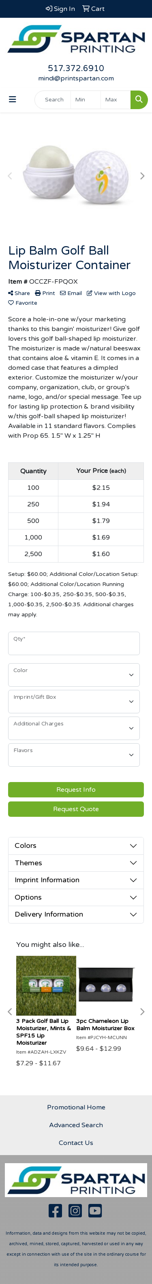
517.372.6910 (76, 69)
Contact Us (76, 1143)
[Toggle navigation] (12, 99)
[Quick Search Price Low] (86, 100)
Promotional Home (76, 1107)
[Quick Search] (52, 100)
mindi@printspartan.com (76, 78)
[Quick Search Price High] (116, 100)
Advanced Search (76, 1125)
